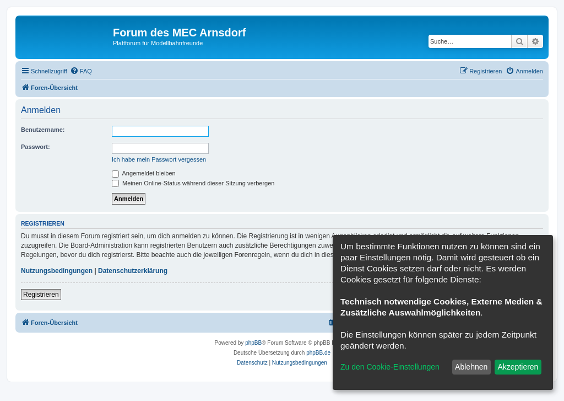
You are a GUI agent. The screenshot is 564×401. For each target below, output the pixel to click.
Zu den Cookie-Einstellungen (390, 366)
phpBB (253, 343)
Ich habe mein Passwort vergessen (159, 159)
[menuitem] (81, 71)
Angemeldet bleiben (144, 173)
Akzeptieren (517, 366)
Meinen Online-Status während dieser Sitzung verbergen (193, 183)
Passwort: (35, 146)
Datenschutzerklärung (132, 271)
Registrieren (41, 294)
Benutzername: (42, 129)
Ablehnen (471, 366)
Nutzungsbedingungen (57, 271)
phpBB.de (318, 353)
